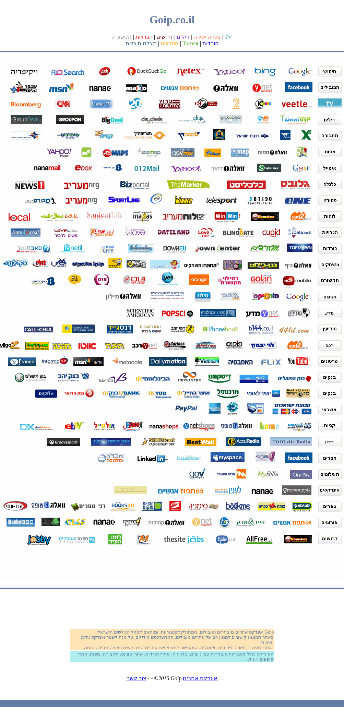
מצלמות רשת (141, 43)
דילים (183, 37)
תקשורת (122, 37)
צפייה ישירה (207, 37)
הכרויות (144, 37)
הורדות (210, 43)
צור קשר (136, 678)
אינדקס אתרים (200, 678)
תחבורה (170, 43)
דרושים (164, 37)
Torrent (190, 43)
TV (228, 37)
